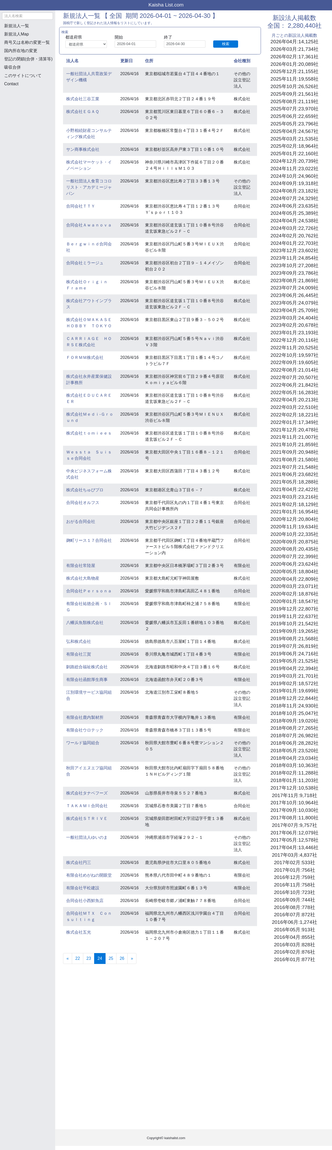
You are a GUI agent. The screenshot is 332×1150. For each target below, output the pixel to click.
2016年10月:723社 (294, 892)
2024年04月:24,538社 (295, 220)
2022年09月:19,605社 (295, 362)
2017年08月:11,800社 (295, 817)
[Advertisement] (27, 118)
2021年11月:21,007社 (295, 437)
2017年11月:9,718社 (294, 795)
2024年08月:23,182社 (295, 191)
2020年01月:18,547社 (295, 601)
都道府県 (73, 37)
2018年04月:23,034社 (295, 758)
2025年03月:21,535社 (295, 138)
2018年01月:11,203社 (295, 780)
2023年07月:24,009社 (295, 287)
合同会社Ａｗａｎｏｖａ (89, 225)
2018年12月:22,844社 (295, 698)
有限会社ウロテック (84, 730)
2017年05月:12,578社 (295, 840)
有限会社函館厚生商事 (87, 679)
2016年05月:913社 (294, 929)
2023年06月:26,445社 (295, 295)
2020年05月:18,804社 (295, 571)
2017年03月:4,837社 (294, 855)
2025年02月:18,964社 (295, 146)
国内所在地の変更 (20, 50)
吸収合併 (12, 67)
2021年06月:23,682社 (295, 474)
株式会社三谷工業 (82, 99)
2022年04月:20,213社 (295, 399)
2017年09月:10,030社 (295, 810)
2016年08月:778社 (294, 907)
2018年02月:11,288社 (295, 773)
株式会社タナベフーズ (87, 793)
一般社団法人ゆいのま (87, 837)
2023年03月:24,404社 (295, 318)
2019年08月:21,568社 (295, 638)
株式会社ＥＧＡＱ (82, 111)
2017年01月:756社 (294, 870)
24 (102, 958)
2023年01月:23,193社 (295, 332)
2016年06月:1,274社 (294, 922)
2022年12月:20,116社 (295, 340)
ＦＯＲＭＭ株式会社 (84, 357)
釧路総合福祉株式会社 (87, 667)
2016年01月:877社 (294, 959)
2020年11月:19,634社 (295, 526)
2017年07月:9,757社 (294, 825)
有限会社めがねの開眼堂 (89, 875)
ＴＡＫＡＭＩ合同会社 (87, 806)
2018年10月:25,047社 (295, 713)
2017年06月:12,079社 (295, 832)
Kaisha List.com (165, 5)
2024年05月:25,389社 (295, 213)
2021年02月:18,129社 (295, 504)
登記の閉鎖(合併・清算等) (28, 59)
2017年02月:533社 (294, 862)
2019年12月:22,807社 (295, 609)
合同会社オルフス (82, 502)
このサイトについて (23, 75)
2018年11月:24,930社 (295, 705)
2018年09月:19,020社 (295, 720)
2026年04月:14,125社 (295, 41)
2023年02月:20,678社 (295, 325)
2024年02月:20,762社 (295, 235)
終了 (168, 37)
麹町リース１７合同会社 (89, 540)
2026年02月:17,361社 (295, 56)
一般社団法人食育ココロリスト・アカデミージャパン (89, 187)
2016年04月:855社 (294, 937)
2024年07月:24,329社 (295, 198)
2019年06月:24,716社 (295, 653)
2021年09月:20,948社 (295, 452)
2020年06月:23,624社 (295, 564)
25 (111, 958)
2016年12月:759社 (294, 877)
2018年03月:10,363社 (295, 765)
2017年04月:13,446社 (295, 847)
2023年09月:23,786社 (295, 273)
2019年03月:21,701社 (295, 676)
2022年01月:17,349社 (295, 422)
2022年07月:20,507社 (295, 377)
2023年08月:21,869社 (295, 280)
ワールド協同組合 (82, 743)
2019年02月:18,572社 (295, 683)
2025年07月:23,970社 (295, 108)
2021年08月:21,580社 (295, 459)
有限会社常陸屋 (80, 565)
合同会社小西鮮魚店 (84, 900)
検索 (225, 44)
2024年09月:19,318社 (295, 183)
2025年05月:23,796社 (295, 123)
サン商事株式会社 (82, 149)
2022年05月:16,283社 (295, 392)
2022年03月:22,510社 (295, 407)
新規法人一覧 (16, 26)
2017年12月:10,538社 (295, 788)
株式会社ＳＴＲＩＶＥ (87, 818)
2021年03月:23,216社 (295, 497)
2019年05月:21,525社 (295, 661)
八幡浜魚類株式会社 (84, 622)
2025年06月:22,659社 (295, 116)
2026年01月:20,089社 (295, 64)
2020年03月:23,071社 (295, 586)
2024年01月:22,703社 (295, 243)
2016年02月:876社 (294, 952)
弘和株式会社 (78, 641)
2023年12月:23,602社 (295, 250)
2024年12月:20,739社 (295, 161)
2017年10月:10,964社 (295, 802)
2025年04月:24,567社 (295, 131)
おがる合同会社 (80, 521)
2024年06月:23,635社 (295, 206)
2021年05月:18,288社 (295, 482)
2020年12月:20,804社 (295, 519)
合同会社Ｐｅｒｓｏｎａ (89, 591)
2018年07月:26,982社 (295, 735)
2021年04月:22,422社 (295, 489)
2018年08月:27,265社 (295, 728)
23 (88, 958)
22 (77, 958)
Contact (11, 84)
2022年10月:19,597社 (295, 355)
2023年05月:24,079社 (295, 303)
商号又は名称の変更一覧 (27, 42)
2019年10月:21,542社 (295, 623)
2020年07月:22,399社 (295, 556)
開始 (119, 37)
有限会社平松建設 (82, 888)
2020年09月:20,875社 (295, 541)
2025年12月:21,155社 (295, 71)
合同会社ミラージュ (84, 263)
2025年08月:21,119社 (295, 101)
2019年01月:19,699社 (295, 690)
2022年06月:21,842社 (295, 385)
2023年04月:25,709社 (295, 310)
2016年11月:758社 (294, 885)
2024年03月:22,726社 (295, 228)
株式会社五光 (78, 932)
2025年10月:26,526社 (295, 86)
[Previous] (67, 958)
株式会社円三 (78, 862)
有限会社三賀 (78, 654)
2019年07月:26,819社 (295, 646)
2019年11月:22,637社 (295, 616)
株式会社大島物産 (82, 578)
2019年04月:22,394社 (295, 668)
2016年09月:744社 (294, 900)
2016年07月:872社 (294, 914)
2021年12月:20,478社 (295, 429)
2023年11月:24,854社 (295, 258)
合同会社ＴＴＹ (80, 206)
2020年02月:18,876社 (295, 594)
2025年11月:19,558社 (295, 79)
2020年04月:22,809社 (295, 579)
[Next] (131, 958)
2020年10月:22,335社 (295, 534)
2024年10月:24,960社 (295, 176)
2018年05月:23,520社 (295, 750)
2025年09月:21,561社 (295, 94)
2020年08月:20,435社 (295, 549)
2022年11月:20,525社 (295, 347)
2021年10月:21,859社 (295, 444)
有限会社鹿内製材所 (84, 717)
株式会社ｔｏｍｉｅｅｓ (89, 433)
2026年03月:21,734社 (295, 49)
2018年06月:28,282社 (295, 743)
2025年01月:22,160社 (295, 153)
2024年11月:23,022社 (295, 168)
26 (122, 958)
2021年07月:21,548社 (295, 467)
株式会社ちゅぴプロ (84, 490)
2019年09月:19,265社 (295, 631)
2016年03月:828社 (294, 944)
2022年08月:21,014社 (295, 370)
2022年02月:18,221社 (295, 414)
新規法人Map (16, 34)
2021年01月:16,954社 (295, 511)
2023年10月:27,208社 (295, 265)
